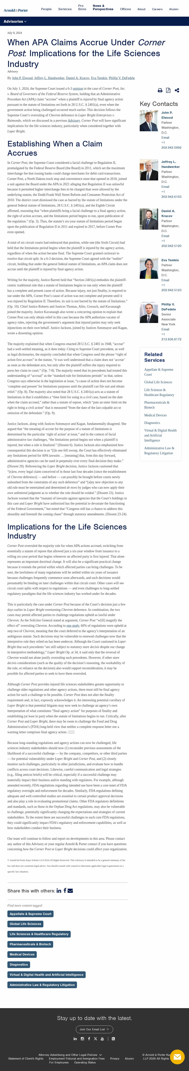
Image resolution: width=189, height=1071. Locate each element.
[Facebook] (64, 890)
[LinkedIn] (59, 890)
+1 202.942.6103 (171, 194)
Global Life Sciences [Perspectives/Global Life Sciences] (25, 924)
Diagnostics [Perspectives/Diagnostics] (19, 964)
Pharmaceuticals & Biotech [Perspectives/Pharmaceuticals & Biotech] (30, 944)
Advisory (74, 120)
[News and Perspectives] (111, 1038)
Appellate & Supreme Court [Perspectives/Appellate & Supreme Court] (30, 914)
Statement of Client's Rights (25, 1058)
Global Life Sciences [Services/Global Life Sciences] (158, 382)
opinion (78, 88)
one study (72, 625)
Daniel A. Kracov (77, 78)
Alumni (129, 1058)
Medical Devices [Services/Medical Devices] (155, 415)
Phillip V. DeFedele (122, 78)
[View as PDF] (168, 90)
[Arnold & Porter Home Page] (16, 8)
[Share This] (177, 90)
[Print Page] (160, 90)
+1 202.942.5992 (171, 145)
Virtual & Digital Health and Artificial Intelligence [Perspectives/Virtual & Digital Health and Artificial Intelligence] (46, 975)
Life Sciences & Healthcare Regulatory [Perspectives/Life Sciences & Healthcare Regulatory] (39, 934)
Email (165, 138)
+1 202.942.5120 (171, 243)
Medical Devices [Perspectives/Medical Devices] (22, 954)
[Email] (70, 890)
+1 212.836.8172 (171, 336)
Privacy (114, 1058)
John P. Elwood (22, 78)
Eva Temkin (99, 78)
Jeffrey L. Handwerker (49, 78)
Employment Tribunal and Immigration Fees (77, 1058)
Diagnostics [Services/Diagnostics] (152, 423)
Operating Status (85, 1062)
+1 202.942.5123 (171, 287)
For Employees (59, 1062)
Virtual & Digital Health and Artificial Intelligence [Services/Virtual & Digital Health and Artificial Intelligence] (160, 435)
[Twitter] (95, 1038)
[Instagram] (82, 1038)
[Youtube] (102, 1038)
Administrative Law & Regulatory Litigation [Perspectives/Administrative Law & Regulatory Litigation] (42, 985)
